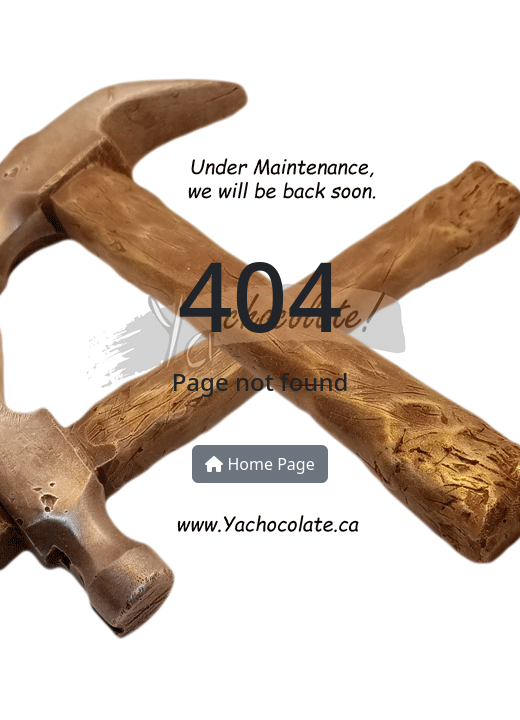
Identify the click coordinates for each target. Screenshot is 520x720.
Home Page (259, 464)
